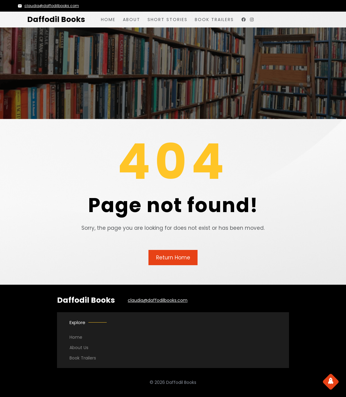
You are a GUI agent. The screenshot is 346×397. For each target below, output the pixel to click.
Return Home (173, 257)
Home (76, 337)
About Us (79, 348)
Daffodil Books (56, 19)
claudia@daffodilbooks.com (51, 5)
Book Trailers (83, 358)
